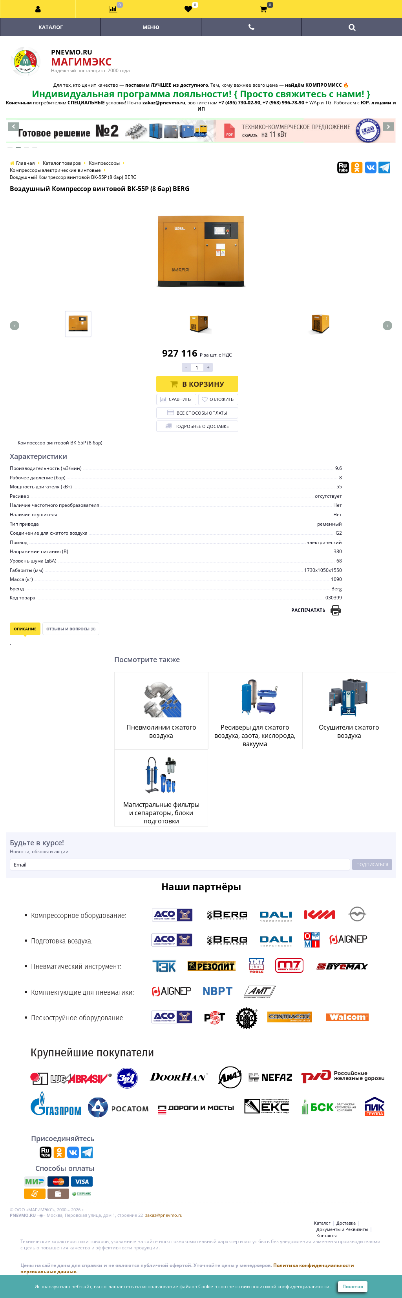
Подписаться (372, 864)
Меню (151, 27)
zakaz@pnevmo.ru (164, 1215)
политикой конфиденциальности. (291, 1286)
